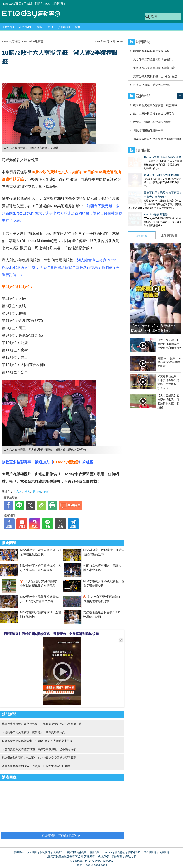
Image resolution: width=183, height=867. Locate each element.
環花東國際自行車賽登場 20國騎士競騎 (157, 138)
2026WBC (25, 27)
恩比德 (37, 491)
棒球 (40, 27)
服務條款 (120, 852)
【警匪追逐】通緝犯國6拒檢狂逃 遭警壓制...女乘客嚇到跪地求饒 (50, 634)
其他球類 (64, 27)
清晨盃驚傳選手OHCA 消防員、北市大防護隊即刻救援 (36, 766)
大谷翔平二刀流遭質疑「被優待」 (155, 59)
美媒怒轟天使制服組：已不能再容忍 (155, 76)
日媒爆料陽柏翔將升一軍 (148, 130)
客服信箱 (94, 852)
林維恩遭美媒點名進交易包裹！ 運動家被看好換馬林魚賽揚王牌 (41, 723)
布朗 (46, 491)
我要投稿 (19, 852)
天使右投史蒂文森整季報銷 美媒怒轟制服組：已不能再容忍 (39, 749)
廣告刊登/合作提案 (76, 852)
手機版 (28, 3)
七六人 (18, 491)
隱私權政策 (134, 852)
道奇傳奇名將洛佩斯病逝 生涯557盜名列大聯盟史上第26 (37, 740)
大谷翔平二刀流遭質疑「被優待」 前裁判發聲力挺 (33, 732)
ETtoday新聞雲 (12, 3)
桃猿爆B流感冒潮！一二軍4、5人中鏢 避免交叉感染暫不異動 (39, 757)
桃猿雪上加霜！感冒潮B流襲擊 (152, 84)
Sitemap (107, 852)
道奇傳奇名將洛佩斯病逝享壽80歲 (154, 67)
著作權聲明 (150, 852)
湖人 (27, 491)
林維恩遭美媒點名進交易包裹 (151, 51)
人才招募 (32, 852)
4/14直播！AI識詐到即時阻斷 (145, 171)
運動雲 (34, 14)
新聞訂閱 (57, 3)
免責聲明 (164, 852)
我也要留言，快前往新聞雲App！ (62, 835)
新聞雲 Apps (42, 3)
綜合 (78, 27)
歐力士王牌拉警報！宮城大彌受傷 (153, 113)
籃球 (50, 27)
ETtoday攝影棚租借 (140, 207)
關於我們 (45, 852)
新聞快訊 (8, 27)
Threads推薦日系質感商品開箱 (147, 157)
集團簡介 (58, 852)
